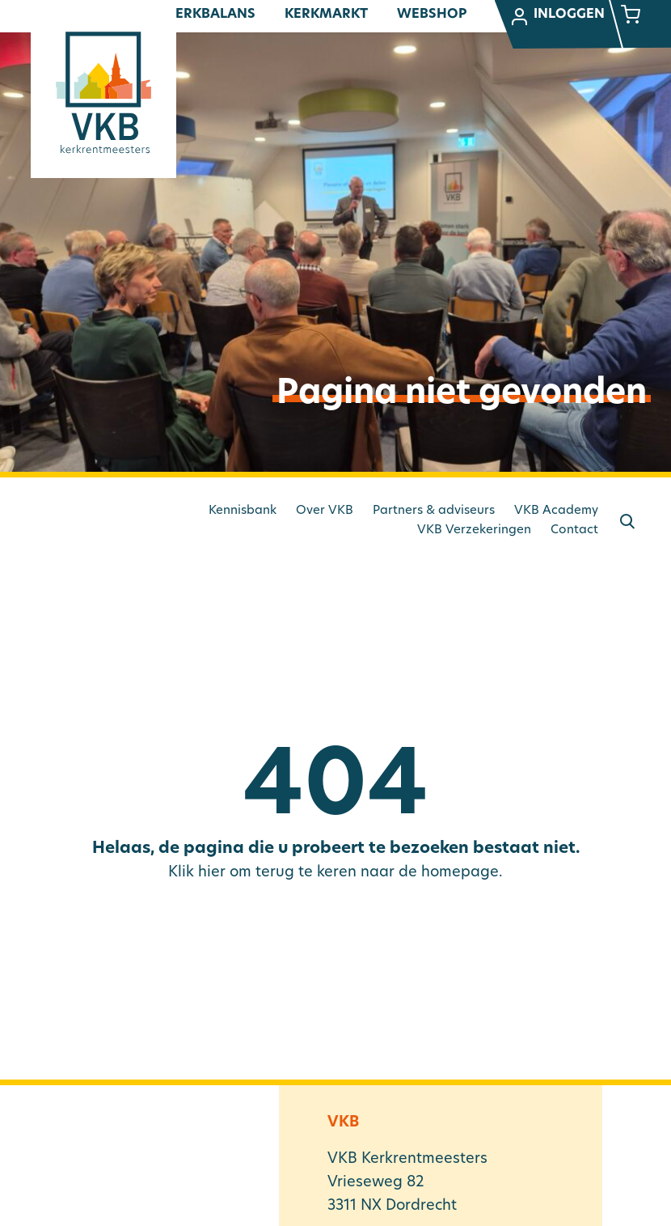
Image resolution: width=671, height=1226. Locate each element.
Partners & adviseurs (434, 511)
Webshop (431, 14)
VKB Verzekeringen (474, 530)
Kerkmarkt (326, 14)
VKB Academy (556, 511)
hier (212, 872)
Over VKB (324, 511)
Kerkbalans (211, 14)
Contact (574, 530)
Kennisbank (242, 511)
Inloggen (557, 17)
